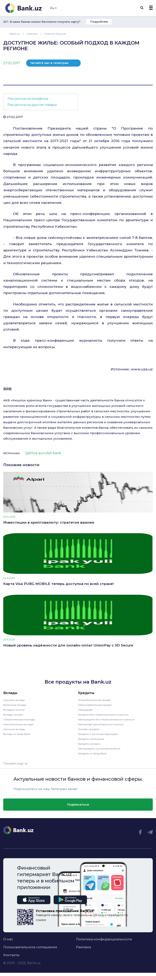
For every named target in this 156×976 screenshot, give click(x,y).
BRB (7, 389)
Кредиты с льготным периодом (98, 734)
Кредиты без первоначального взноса (103, 714)
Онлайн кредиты (89, 729)
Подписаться (78, 804)
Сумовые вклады (14, 700)
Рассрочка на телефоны (28, 99)
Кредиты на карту (89, 743)
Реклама (83, 947)
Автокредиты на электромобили (99, 748)
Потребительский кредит (94, 700)
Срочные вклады (14, 729)
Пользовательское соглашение (30, 947)
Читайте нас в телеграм (49, 63)
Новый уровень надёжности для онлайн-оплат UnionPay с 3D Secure (68, 645)
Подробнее (99, 21)
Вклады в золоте (14, 709)
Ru (53, 8)
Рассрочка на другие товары (32, 105)
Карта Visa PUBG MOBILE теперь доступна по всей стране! (58, 584)
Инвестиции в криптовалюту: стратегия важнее (48, 522)
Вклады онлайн (13, 714)
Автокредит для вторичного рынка (100, 724)
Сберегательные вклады (19, 719)
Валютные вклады (14, 704)
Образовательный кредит (95, 704)
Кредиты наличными (91, 738)
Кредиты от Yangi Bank (92, 753)
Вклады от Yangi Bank (16, 734)
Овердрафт (85, 709)
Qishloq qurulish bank (43, 453)
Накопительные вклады (18, 724)
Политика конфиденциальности (104, 939)
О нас (8, 939)
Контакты (11, 955)
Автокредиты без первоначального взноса (106, 719)
